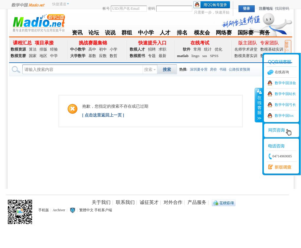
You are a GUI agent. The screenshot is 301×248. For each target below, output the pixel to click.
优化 (218, 49)
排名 (182, 34)
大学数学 (77, 56)
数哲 (113, 56)
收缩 (259, 105)
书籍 (222, 69)
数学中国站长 (285, 94)
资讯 (77, 34)
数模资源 (18, 49)
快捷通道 (59, 4)
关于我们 (101, 202)
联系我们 (125, 202)
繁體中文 (86, 210)
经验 (54, 49)
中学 (54, 56)
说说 (110, 34)
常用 (197, 49)
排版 (43, 49)
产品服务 (196, 202)
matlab (183, 56)
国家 (33, 56)
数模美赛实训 (245, 56)
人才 (165, 34)
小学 (113, 49)
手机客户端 (103, 210)
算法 (33, 49)
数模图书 (137, 56)
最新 (162, 56)
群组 (126, 34)
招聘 (152, 49)
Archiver (58, 210)
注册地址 (266, 8)
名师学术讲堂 (245, 49)
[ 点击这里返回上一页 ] (103, 115)
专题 (152, 56)
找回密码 (282, 8)
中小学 (146, 34)
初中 (103, 49)
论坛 (93, 34)
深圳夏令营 (199, 69)
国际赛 (246, 34)
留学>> (287, 46)
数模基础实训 (271, 49)
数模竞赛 (18, 56)
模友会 (202, 34)
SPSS (214, 56)
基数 (92, 56)
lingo (196, 56)
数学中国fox (284, 116)
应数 (103, 56)
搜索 (148, 69)
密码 (151, 8)
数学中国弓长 (285, 105)
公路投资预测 (239, 69)
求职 (162, 49)
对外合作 (173, 202)
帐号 (106, 8)
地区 (43, 56)
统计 (208, 49)
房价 (213, 69)
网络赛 (224, 34)
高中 (92, 49)
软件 (186, 49)
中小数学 (77, 49)
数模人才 (137, 49)
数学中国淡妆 (285, 83)
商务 (264, 34)
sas (204, 56)
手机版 (43, 210)
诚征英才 (149, 202)
